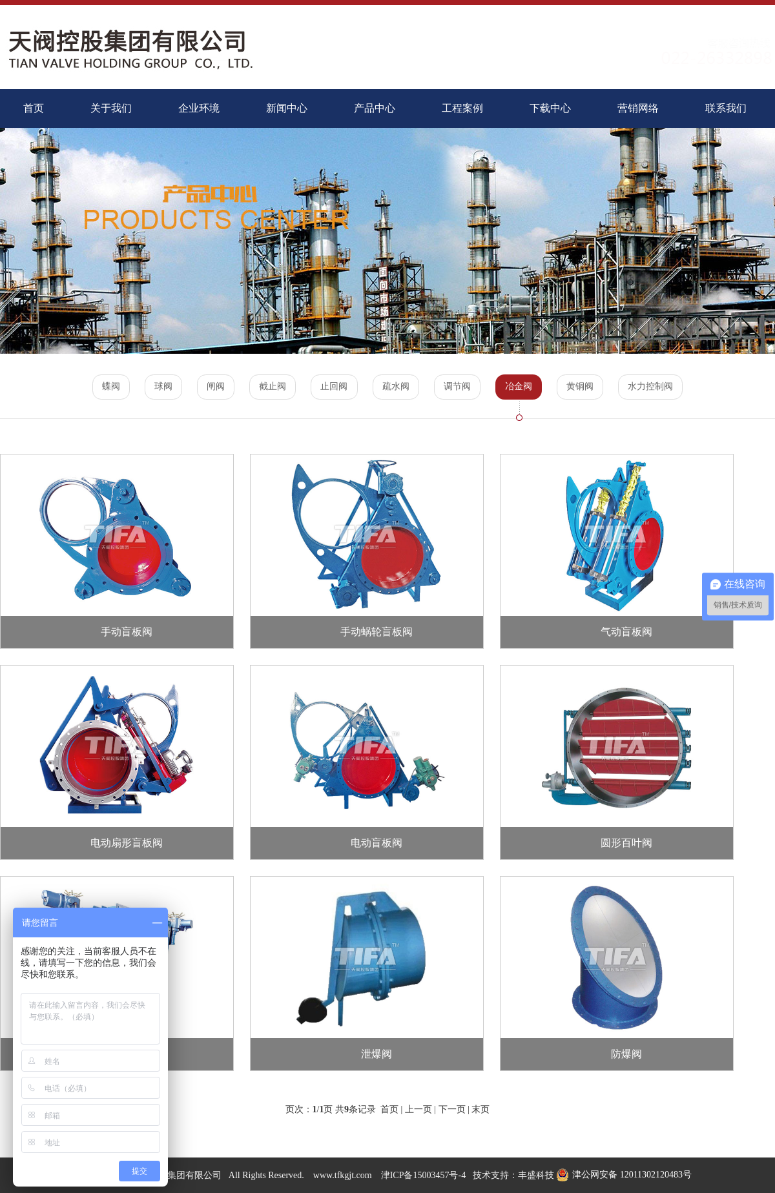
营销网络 (638, 108)
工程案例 (462, 108)
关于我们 (111, 108)
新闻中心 (286, 108)
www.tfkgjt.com (342, 1175)
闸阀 (213, 387)
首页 (33, 108)
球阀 (159, 387)
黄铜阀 (584, 387)
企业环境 (199, 108)
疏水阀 (396, 387)
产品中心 (374, 108)
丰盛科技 (536, 1175)
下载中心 (550, 108)
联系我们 (726, 108)
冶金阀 (521, 387)
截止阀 (271, 387)
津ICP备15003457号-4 (423, 1175)
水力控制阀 (656, 387)
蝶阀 (106, 387)
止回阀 (333, 387)
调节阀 (459, 387)
